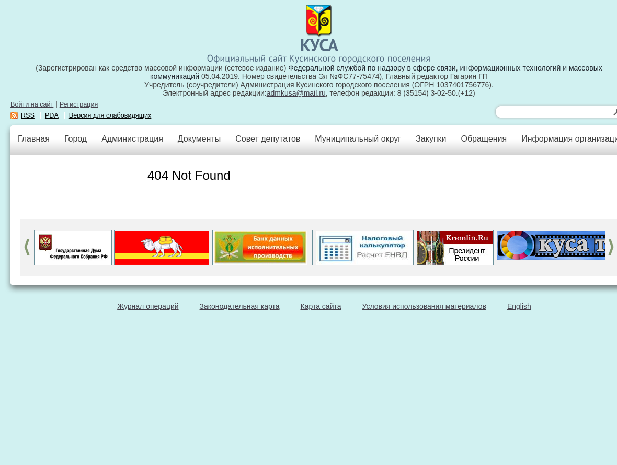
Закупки (431, 138)
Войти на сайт (31, 104)
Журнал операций (147, 306)
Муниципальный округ (358, 138)
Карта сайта (321, 306)
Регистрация (79, 104)
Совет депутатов (267, 138)
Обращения (484, 138)
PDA (52, 115)
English (519, 306)
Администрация (132, 138)
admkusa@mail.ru (296, 93)
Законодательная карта (240, 306)
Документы (199, 138)
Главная (34, 138)
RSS (28, 115)
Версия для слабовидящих (110, 115)
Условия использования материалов (424, 306)
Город (75, 138)
